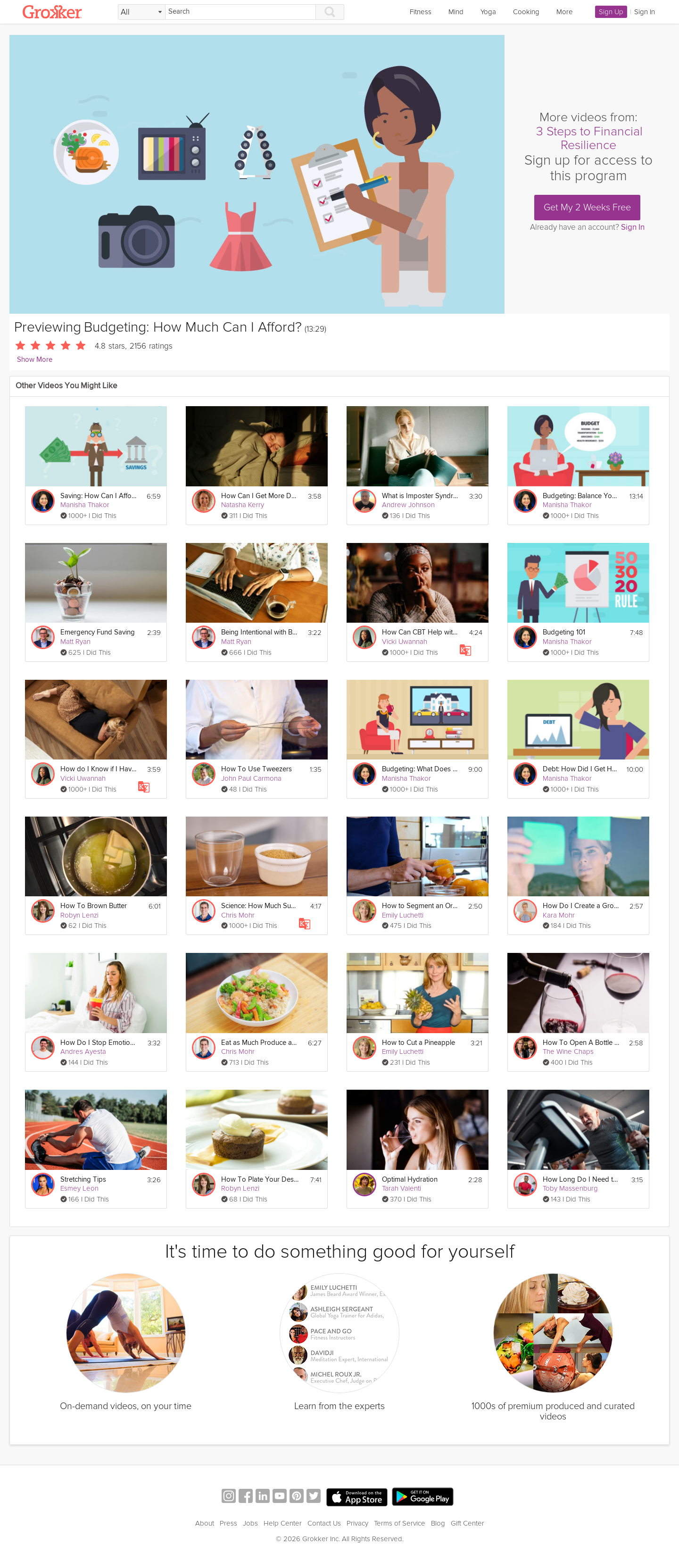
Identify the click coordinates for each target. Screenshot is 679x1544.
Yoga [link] (488, 12)
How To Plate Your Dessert (260, 1179)
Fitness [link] (420, 12)
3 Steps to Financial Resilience (589, 138)
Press (228, 1523)
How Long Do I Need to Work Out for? (582, 1179)
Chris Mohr (238, 915)
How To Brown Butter (93, 906)
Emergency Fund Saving (97, 632)
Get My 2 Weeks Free (587, 207)
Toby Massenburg (570, 1188)
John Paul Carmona (251, 778)
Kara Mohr (559, 915)
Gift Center (467, 1523)
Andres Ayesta (83, 1051)
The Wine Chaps (568, 1051)
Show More (34, 359)
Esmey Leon (79, 1188)
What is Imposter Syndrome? (421, 496)
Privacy (357, 1523)
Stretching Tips (83, 1179)
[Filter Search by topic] (141, 12)
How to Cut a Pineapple (418, 1042)
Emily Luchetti (402, 915)
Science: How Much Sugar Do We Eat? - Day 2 (260, 906)
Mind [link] (456, 12)
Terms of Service (399, 1523)
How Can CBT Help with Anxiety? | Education (421, 632)
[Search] (240, 12)
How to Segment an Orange (421, 906)
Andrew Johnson (408, 505)
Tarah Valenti (401, 1188)
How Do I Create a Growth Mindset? (582, 906)
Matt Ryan (75, 641)
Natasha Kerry (242, 505)
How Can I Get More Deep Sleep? (260, 496)
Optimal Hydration (410, 1179)
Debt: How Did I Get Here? (582, 769)
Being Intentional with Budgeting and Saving (260, 632)
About (204, 1523)
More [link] (564, 12)
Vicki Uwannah (404, 641)
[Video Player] (257, 174)
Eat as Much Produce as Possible (260, 1042)
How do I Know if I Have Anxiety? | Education (99, 769)
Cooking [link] (526, 12)
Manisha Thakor (84, 505)
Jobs (250, 1523)
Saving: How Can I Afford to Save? (99, 496)
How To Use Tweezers (256, 769)
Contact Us (324, 1523)
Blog (438, 1523)
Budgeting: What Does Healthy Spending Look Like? (421, 769)
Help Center (283, 1523)
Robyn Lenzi (79, 915)
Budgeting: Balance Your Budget (582, 496)
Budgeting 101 (564, 632)
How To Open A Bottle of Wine (582, 1042)
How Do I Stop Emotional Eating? (99, 1042)
